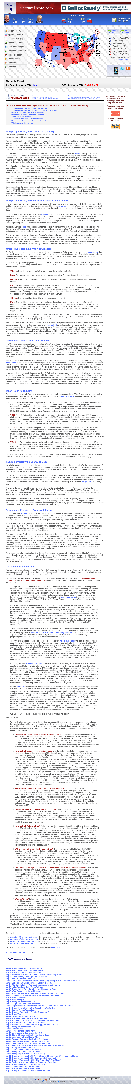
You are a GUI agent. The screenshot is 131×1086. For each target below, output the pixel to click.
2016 (122, 60)
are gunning (87, 482)
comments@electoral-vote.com (24, 939)
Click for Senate (77, 16)
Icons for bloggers (14, 55)
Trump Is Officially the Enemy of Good (27, 119)
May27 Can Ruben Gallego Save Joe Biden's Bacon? (29, 983)
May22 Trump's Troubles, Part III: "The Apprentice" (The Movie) (33, 1060)
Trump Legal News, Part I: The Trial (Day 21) (29, 108)
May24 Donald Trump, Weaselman (21, 1010)
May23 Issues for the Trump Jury (20, 1031)
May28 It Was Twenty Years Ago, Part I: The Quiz (27, 977)
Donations (10, 66)
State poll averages (14, 47)
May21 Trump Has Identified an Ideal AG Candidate (28, 1071)
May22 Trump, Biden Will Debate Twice (23, 1052)
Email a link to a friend (16, 953)
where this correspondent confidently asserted (52, 633)
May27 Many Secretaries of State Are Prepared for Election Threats (35, 993)
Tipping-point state (14, 35)
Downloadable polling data (124, 20)
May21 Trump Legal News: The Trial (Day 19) (25, 1064)
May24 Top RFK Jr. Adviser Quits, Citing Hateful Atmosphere (32, 1020)
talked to (24, 513)
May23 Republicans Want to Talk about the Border (28, 1041)
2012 (126, 60)
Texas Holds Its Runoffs (21, 117)
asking (78, 154)
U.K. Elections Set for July (22, 123)
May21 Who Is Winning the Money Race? (23, 1068)
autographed (51, 325)
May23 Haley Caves (14, 1029)
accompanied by (68, 597)
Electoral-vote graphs (15, 39)
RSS (128, 68)
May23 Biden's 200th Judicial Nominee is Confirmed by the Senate (35, 1045)
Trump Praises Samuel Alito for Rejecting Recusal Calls (84, 97)
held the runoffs (67, 396)
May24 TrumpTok (13, 1014)
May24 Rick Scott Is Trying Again (20, 1016)
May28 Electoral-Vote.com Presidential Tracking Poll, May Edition (34, 975)
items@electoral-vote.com (21, 943)
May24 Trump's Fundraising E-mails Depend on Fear (29, 1012)
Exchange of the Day (38, 95)
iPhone (116, 71)
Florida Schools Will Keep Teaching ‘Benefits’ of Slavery (48, 98)
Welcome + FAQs (13, 31)
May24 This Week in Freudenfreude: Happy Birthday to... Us (32, 1025)
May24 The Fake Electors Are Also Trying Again (26, 1018)
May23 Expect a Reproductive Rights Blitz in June (28, 1039)
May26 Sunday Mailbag (16, 997)
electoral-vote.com (37, 8)
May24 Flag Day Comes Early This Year (23, 1004)
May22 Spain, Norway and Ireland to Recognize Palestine (31, 1062)
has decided (93, 252)
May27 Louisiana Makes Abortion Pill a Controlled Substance (32, 995)
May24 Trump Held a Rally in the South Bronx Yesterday (30, 1008)
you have (21, 687)
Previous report (115, 31)
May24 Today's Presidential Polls (20, 1027)
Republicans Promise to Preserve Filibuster (29, 121)
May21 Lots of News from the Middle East (24, 1066)
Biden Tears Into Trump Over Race (42, 97)
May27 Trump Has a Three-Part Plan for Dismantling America (32, 989)
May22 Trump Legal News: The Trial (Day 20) (25, 1054)
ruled (24, 227)
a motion (62, 206)
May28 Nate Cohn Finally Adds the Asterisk (25, 972)
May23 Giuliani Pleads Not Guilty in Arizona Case (27, 1035)
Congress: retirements (15, 51)
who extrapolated (67, 641)
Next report (127, 31)
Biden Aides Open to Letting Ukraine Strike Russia (82, 98)
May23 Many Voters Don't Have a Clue (22, 1037)
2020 (119, 60)
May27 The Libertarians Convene (20, 979)
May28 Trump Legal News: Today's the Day (24, 968)
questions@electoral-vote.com (23, 937)
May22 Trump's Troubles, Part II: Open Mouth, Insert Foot (31, 1058)
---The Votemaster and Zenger (19, 959)
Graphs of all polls (14, 43)
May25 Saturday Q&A (15, 1000)
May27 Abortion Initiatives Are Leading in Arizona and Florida (33, 985)
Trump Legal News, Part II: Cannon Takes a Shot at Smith (34, 110)
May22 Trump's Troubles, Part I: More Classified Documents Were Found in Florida (42, 1056)
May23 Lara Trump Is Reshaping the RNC (24, 1033)
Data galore (11, 63)
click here (55, 947)
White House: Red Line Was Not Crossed (28, 112)
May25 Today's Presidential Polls (20, 1002)
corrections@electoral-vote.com (24, 941)
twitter (122, 68)
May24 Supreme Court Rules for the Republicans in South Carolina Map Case (40, 1006)
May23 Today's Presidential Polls (20, 1048)
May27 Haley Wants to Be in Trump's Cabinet (25, 987)
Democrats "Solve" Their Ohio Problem (27, 115)
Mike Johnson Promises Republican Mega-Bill (81, 95)
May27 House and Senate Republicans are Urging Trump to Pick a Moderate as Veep (43, 981)
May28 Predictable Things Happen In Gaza (24, 970)
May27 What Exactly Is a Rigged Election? (24, 991)
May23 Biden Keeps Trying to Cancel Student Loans (28, 1043)
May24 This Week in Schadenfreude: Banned (25, 1023)
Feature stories (12, 59)
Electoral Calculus (34, 664)
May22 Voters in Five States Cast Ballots (23, 1050)
